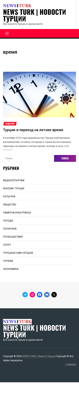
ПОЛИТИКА (9, 228)
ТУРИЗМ (8, 261)
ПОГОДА (8, 220)
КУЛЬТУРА (9, 196)
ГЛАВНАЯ (70, 364)
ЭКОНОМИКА (10, 269)
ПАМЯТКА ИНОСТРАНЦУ (17, 212)
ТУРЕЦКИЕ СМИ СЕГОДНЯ (18, 252)
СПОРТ (7, 244)
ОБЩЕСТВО (10, 124)
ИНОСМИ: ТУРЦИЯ (13, 188)
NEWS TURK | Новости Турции (34, 15)
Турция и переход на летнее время (33, 130)
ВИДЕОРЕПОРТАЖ (13, 180)
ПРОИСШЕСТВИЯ (13, 236)
